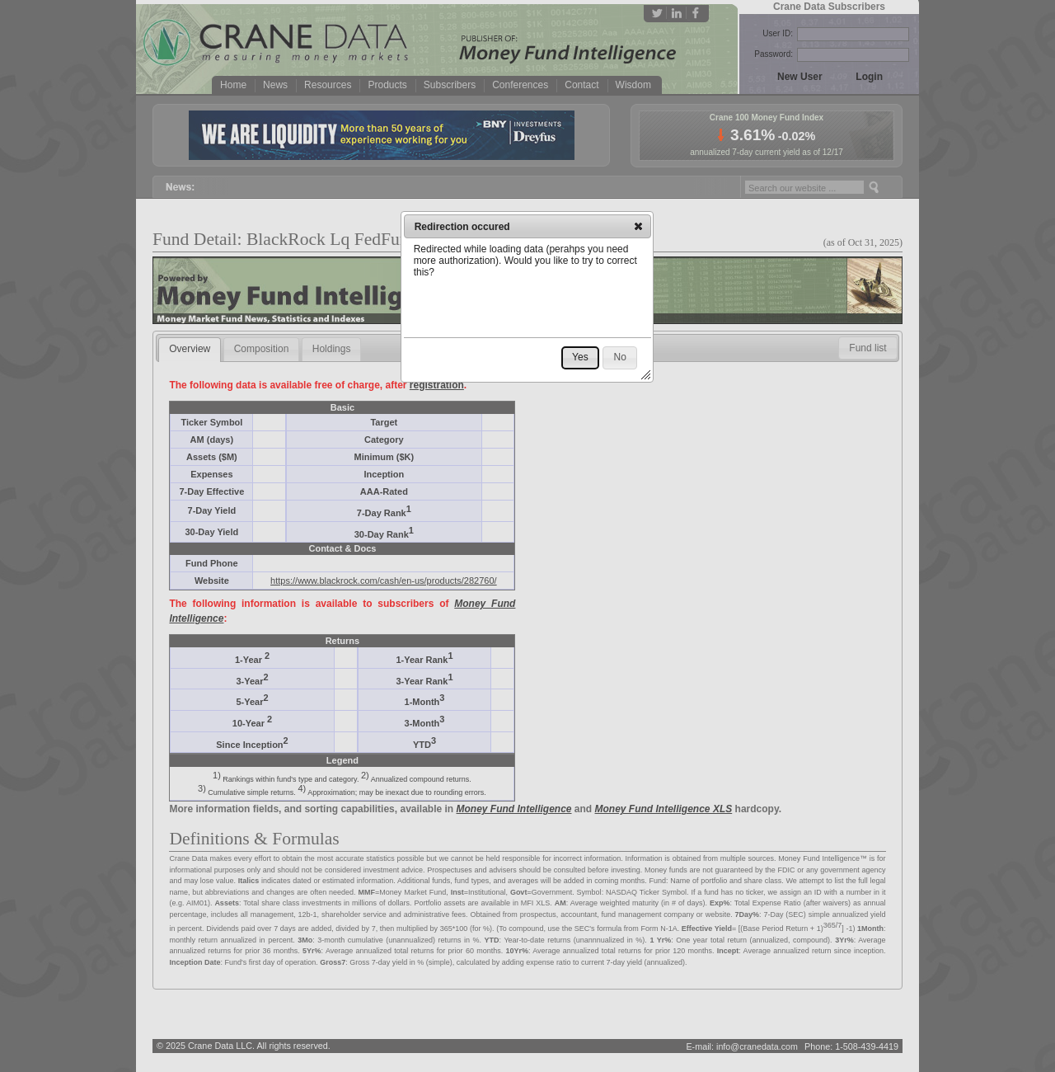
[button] (638, 226)
